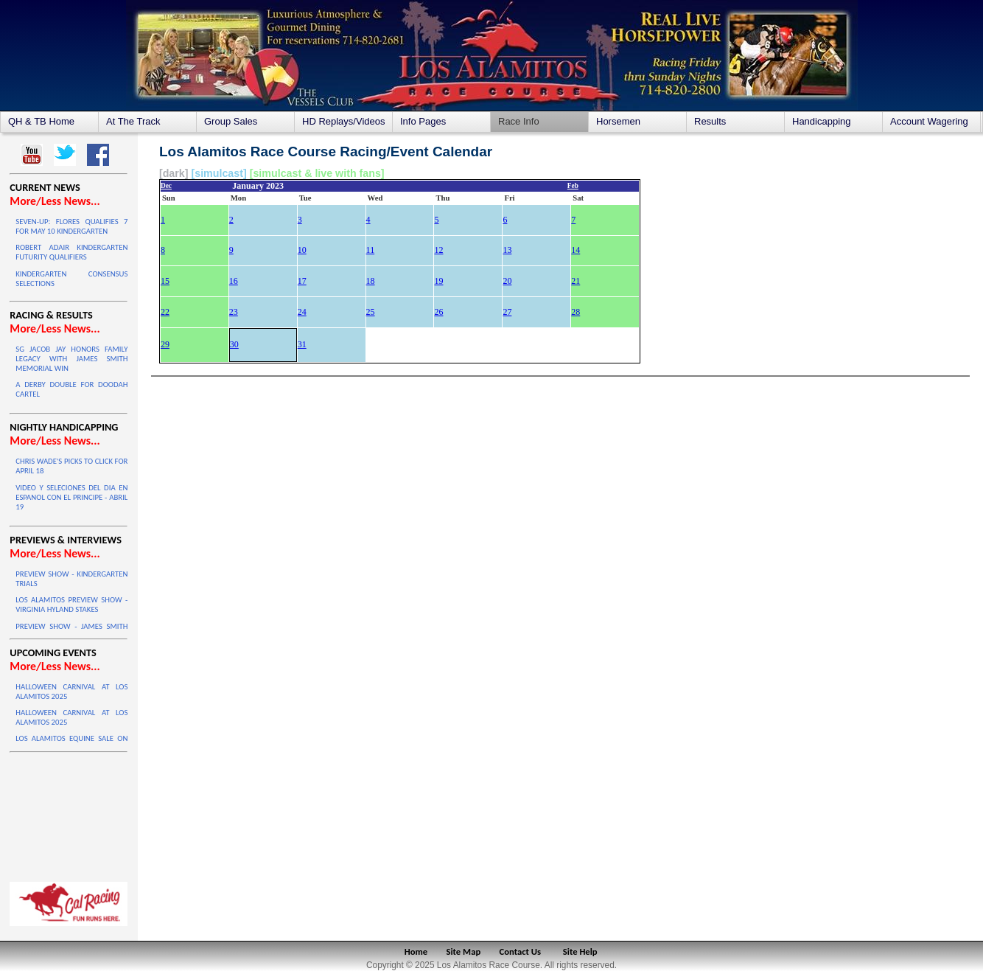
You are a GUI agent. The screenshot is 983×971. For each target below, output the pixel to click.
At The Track (133, 121)
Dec (166, 185)
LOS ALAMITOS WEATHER (68, 813)
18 (370, 281)
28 (575, 312)
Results (710, 121)
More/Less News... (54, 201)
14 (575, 250)
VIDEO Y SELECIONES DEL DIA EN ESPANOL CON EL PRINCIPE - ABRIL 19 (71, 497)
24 (302, 312)
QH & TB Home (41, 121)
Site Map (464, 951)
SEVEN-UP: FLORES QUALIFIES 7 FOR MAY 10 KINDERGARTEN (71, 226)
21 (575, 281)
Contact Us (521, 951)
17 (302, 281)
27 (507, 312)
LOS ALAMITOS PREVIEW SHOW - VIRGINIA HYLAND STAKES (71, 604)
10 (302, 250)
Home (416, 951)
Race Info (518, 121)
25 (370, 312)
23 (233, 312)
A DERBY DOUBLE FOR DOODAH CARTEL (71, 389)
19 (438, 281)
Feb (572, 185)
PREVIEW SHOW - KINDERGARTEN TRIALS (71, 578)
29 (165, 344)
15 (165, 281)
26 (438, 312)
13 (507, 250)
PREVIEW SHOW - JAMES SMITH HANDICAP (71, 631)
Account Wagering (929, 121)
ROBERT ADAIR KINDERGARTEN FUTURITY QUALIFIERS (71, 252)
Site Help (580, 951)
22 (165, 312)
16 (233, 281)
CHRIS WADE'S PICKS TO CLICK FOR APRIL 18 (71, 466)
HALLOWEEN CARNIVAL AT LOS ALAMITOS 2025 (71, 691)
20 (507, 281)
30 (234, 344)
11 (370, 250)
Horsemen (618, 121)
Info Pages (423, 121)
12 (438, 250)
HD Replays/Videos (343, 121)
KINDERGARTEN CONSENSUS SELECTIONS (71, 278)
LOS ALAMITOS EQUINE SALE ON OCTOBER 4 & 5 (71, 743)
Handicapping (821, 121)
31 (302, 344)
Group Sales (230, 121)
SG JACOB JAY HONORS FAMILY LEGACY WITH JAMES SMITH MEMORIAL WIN (71, 358)
